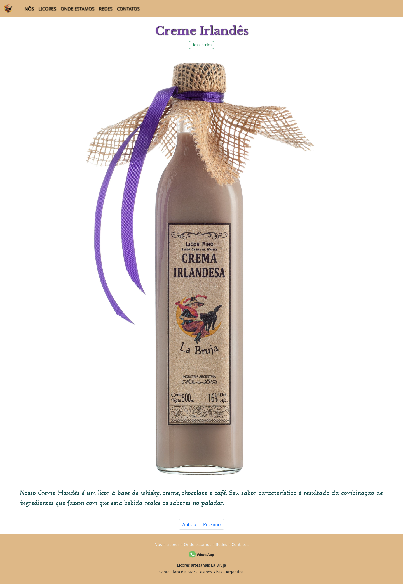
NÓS (29, 9)
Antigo (189, 524)
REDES (105, 9)
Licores (173, 544)
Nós (158, 544)
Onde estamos (197, 544)
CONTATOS (128, 9)
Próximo (212, 524)
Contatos (240, 544)
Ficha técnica (201, 44)
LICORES (47, 9)
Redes (221, 544)
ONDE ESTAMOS (77, 9)
